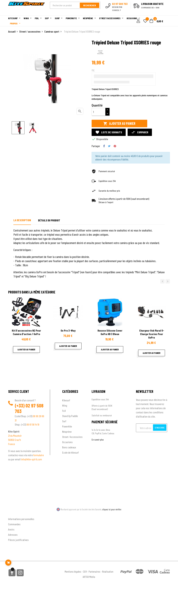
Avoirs (11, 529)
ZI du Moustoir (15, 435)
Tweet (109, 146)
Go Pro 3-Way (68, 330)
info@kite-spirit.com (31, 459)
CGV (85, 571)
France (11, 444)
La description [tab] (22, 220)
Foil (64, 410)
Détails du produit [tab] (49, 220)
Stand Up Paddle (70, 416)
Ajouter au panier (119, 123)
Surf (64, 421)
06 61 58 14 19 (33, 424)
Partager (104, 146)
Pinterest (115, 146)
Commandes (14, 524)
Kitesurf (66, 400)
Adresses (13, 534)
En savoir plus (98, 439)
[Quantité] (99, 112)
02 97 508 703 (29, 408)
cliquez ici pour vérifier (111, 509)
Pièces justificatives (18, 539)
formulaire (38, 455)
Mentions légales (73, 571)
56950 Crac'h (14, 439)
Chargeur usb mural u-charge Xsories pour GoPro (151, 334)
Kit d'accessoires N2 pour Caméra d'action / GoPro (26, 332)
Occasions (67, 442)
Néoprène (67, 431)
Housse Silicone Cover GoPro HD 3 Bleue (110, 332)
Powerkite (67, 426)
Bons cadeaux (69, 447)
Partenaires (94, 571)
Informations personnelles (21, 519)
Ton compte (14, 513)
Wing (64, 405)
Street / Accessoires (72, 436)
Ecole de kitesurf (70, 452)
